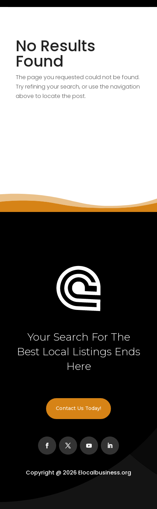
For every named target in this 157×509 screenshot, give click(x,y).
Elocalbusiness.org (104, 473)
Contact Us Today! (78, 408)
